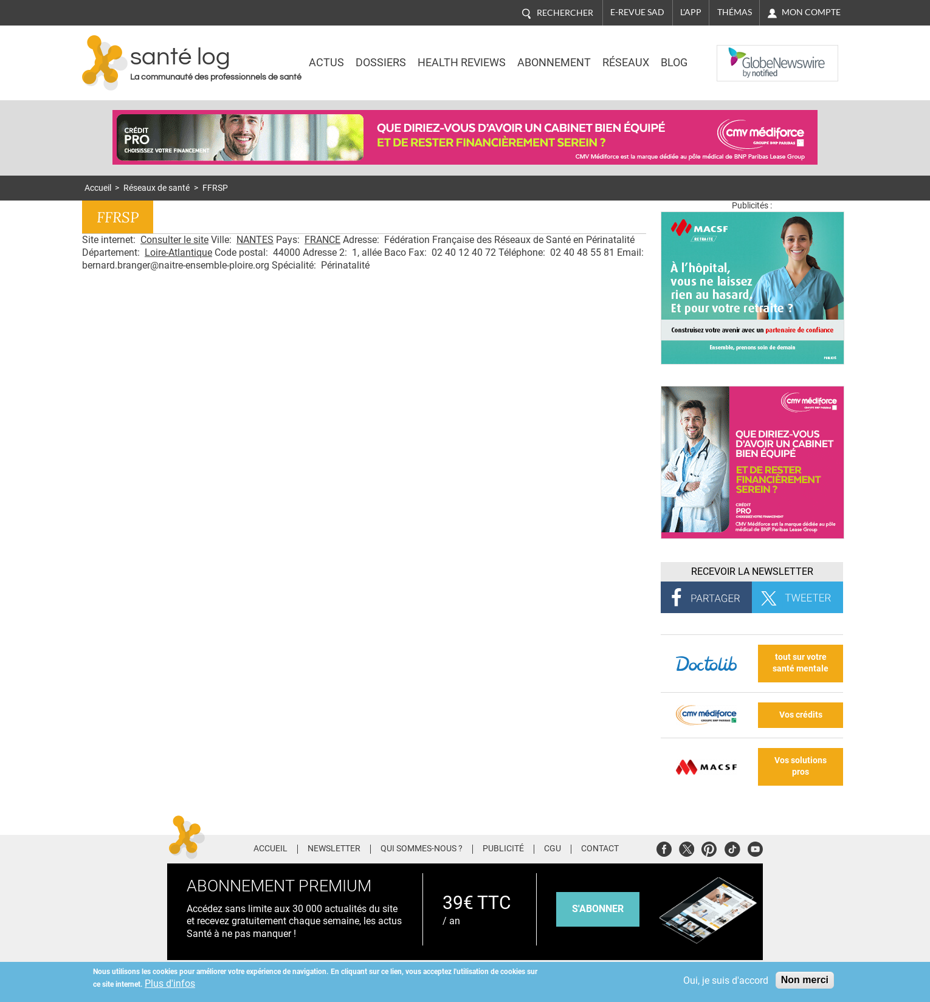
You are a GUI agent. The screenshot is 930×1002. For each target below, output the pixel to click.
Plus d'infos (170, 983)
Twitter (686, 847)
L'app (690, 12)
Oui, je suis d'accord (725, 980)
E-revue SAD (637, 12)
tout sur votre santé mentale (800, 663)
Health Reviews (462, 63)
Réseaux (625, 63)
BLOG (674, 63)
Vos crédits (800, 715)
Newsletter (334, 849)
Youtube (755, 847)
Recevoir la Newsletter (752, 571)
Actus (326, 63)
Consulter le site (174, 239)
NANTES (255, 239)
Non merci (804, 980)
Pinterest (709, 847)
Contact (600, 849)
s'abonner (598, 908)
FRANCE (322, 239)
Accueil (97, 188)
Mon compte (811, 12)
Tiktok (732, 847)
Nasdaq (741, 54)
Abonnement (554, 63)
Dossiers (381, 63)
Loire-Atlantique (178, 252)
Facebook (664, 847)
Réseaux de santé (156, 188)
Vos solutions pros (800, 766)
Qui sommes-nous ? (422, 849)
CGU (552, 849)
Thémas (734, 12)
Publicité (503, 849)
